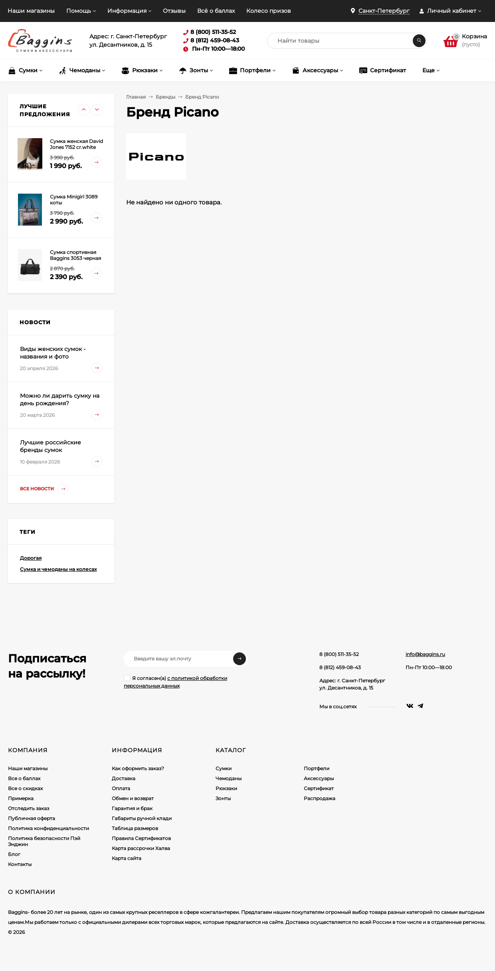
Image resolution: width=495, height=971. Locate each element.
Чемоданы (229, 778)
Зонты (223, 798)
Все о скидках (25, 788)
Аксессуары (319, 778)
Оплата (121, 788)
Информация (127, 10)
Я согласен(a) (175, 682)
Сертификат (319, 788)
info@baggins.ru (425, 654)
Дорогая (31, 558)
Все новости (44, 489)
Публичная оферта (31, 818)
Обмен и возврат (133, 798)
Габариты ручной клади (142, 818)
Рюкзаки (226, 788)
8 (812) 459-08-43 (340, 667)
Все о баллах (24, 778)
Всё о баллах (216, 10)
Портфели (316, 768)
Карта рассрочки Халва (141, 848)
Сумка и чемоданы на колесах (58, 569)
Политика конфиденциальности (48, 828)
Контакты (20, 864)
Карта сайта (126, 858)
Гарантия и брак (132, 808)
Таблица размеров (135, 828)
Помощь (78, 10)
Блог (14, 854)
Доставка (123, 778)
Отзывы (174, 10)
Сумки (224, 768)
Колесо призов (268, 10)
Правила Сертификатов (141, 838)
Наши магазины (31, 10)
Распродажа (319, 798)
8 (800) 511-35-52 (339, 654)
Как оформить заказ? (138, 768)
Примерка (21, 798)
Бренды (165, 97)
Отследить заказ (28, 808)
